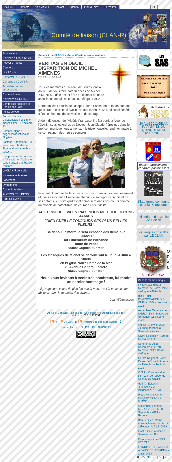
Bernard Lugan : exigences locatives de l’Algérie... (16, 134)
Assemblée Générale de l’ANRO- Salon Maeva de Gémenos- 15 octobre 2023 (153, 315)
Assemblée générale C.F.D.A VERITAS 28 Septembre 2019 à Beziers (150, 410)
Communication (12, 94)
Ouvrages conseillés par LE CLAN (153, 234)
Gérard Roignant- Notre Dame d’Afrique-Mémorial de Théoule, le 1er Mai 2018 (153, 363)
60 (160, 457)
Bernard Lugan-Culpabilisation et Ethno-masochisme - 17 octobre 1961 (18, 121)
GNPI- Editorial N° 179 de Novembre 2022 (153, 337)
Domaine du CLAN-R (15, 81)
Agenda (74, 7)
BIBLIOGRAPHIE (13, 199)
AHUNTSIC (104, 327)
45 (154, 457)
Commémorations (13, 189)
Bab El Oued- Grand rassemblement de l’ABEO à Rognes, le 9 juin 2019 (153, 423)
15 (143, 457)
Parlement (9, 180)
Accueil (43, 54)
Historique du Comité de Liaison (154, 218)
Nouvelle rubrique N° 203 (17, 58)
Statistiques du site (112, 312)
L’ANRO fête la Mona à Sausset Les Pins (151, 433)
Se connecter (91, 312)
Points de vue (11, 111)
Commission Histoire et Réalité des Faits (16, 105)
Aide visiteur (42, 7)
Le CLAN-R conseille (15, 170)
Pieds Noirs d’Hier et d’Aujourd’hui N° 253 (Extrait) (150, 398)
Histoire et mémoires (15, 175)
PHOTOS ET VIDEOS (16, 194)
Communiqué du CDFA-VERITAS (152, 441)
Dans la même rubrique (152, 280)
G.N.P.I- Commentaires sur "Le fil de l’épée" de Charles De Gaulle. (151, 375)
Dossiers (8, 67)
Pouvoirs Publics (12, 62)
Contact (59, 7)
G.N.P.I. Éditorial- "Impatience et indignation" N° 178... (150, 387)
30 (149, 457)
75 (166, 457)
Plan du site (91, 7)
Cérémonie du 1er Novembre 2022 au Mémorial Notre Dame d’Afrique (151, 348)
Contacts (24, 7)
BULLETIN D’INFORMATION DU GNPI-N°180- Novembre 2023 (152, 301)
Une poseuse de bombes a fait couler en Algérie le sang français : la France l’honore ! (17, 161)
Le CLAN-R (57, 54)
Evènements (10, 184)
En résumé (110, 7)
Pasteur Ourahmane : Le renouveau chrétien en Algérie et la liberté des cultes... (17, 146)
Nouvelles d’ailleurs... (15, 99)
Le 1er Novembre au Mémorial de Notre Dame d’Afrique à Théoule (153, 288)
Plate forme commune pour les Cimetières (153, 203)
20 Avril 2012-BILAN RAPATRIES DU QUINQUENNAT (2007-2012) (153, 128)
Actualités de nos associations (86, 54)
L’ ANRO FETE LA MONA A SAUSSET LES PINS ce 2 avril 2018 (153, 450)
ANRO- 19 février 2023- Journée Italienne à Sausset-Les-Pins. (152, 328)
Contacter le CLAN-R (15, 77)
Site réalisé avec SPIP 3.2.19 (78, 327)
